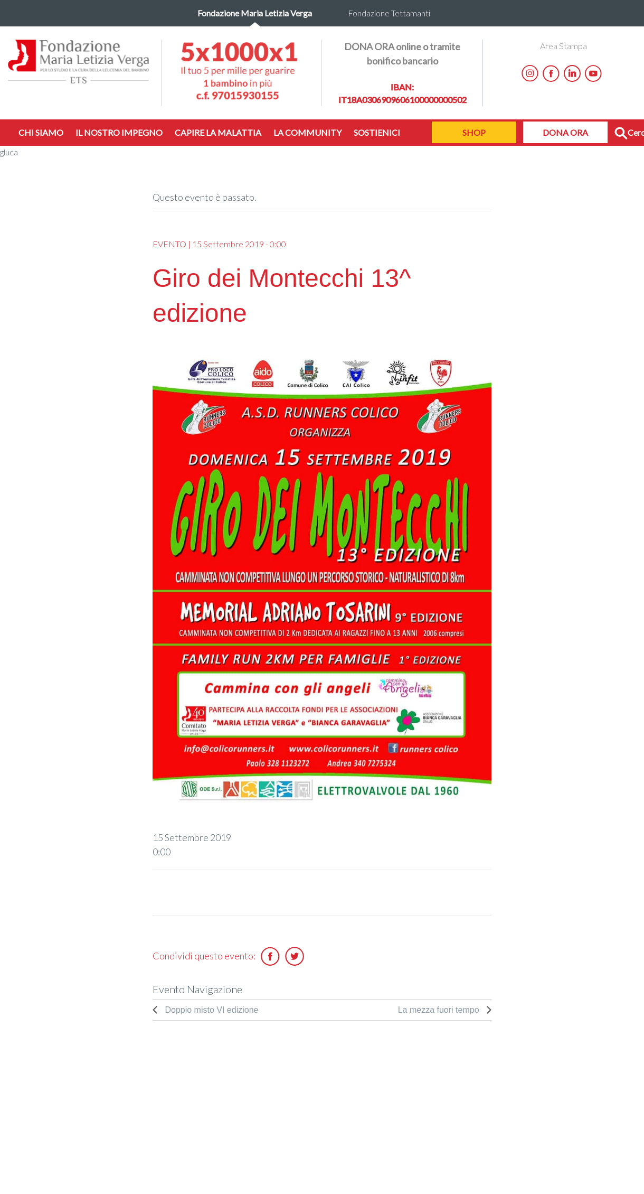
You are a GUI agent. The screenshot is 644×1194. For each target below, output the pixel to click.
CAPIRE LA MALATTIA (218, 132)
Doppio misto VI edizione (210, 1009)
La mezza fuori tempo (439, 1009)
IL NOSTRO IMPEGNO (119, 132)
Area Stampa (563, 46)
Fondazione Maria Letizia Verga (254, 13)
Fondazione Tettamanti (389, 13)
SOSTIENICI (377, 132)
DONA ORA (565, 132)
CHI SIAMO (40, 132)
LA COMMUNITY (307, 132)
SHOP (474, 132)
